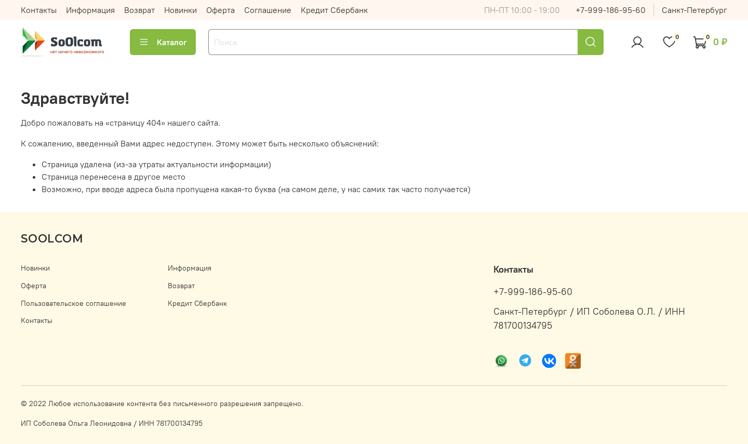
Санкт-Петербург (694, 10)
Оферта (220, 10)
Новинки (180, 10)
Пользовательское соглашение (73, 303)
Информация (90, 10)
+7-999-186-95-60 (611, 10)
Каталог (163, 42)
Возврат (139, 10)
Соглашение (267, 10)
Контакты (39, 10)
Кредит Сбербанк (334, 10)
